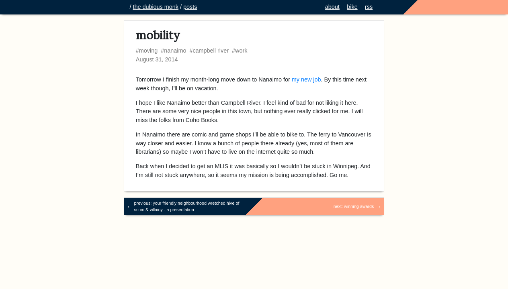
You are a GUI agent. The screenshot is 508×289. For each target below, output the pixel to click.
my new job (306, 79)
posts (190, 7)
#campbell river (209, 50)
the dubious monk (155, 7)
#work (239, 50)
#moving (147, 50)
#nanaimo (173, 50)
